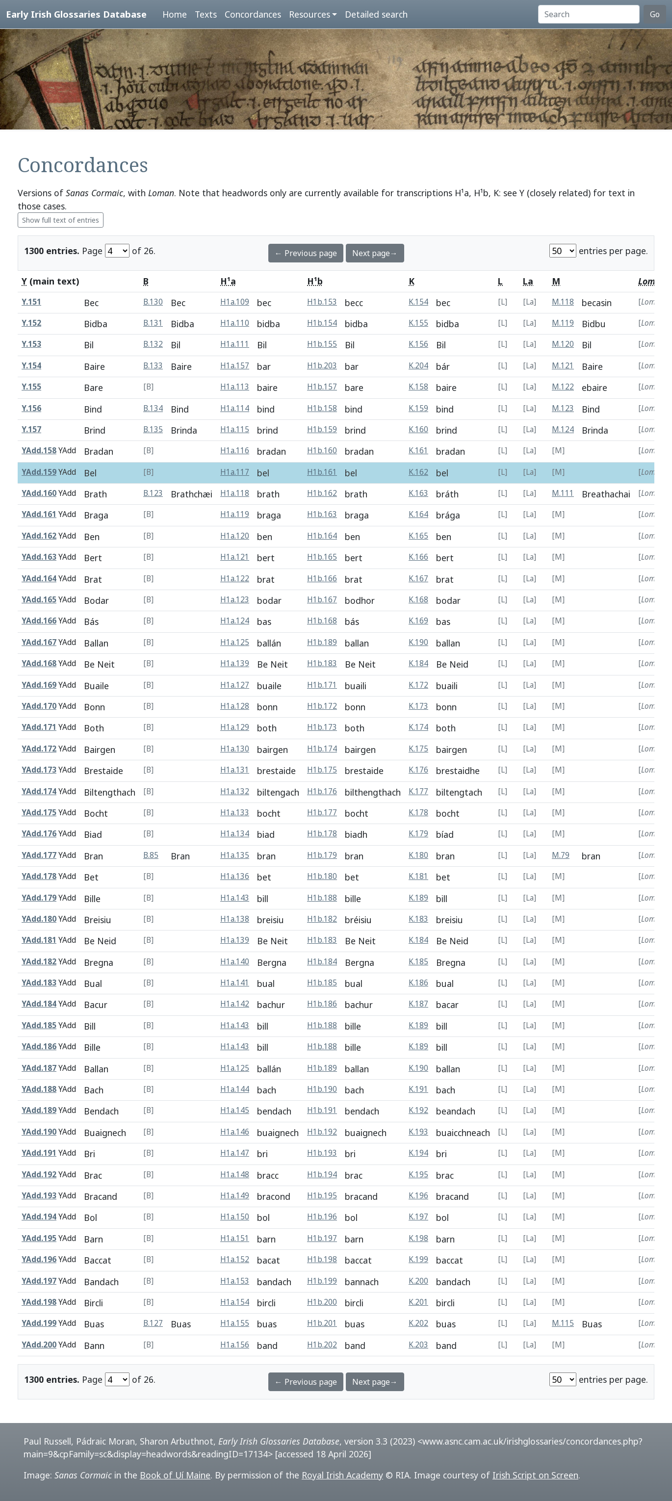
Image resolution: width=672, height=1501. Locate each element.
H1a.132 (234, 791)
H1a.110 (234, 323)
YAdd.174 (39, 791)
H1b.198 (322, 1259)
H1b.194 (322, 1174)
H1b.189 (322, 642)
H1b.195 (322, 1195)
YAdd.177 (39, 855)
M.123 (563, 408)
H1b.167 (322, 600)
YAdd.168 (39, 663)
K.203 (418, 1345)
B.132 (153, 344)
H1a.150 (234, 1217)
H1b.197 (322, 1238)
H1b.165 (322, 557)
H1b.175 (322, 770)
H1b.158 (322, 408)
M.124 (563, 429)
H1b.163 (322, 514)
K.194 (418, 1153)
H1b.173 (322, 727)
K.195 (418, 1174)
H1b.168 (322, 621)
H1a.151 (234, 1238)
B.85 (150, 855)
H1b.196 (322, 1217)
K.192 (418, 1110)
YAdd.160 (39, 493)
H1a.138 (234, 919)
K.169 (418, 621)
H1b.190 (322, 1089)
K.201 (418, 1302)
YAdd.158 (39, 450)
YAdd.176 (39, 833)
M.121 (563, 366)
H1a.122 (234, 578)
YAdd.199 (39, 1323)
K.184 (418, 663)
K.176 (418, 770)
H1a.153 (234, 1281)
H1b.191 (322, 1110)
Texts (206, 14)
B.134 (153, 408)
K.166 (418, 557)
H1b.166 (322, 578)
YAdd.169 (39, 685)
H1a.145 (234, 1110)
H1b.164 (322, 536)
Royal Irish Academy (342, 1475)
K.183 (418, 919)
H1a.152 (234, 1259)
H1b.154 (322, 323)
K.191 (418, 1089)
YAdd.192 (39, 1174)
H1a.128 (234, 706)
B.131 (153, 323)
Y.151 (31, 302)
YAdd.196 (39, 1259)
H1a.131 (234, 770)
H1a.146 (234, 1132)
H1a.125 (234, 642)
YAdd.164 (39, 578)
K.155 (418, 323)
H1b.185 (322, 983)
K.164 (418, 514)
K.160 (418, 429)
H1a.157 (234, 366)
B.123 (153, 493)
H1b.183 (322, 663)
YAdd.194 (39, 1217)
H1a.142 (234, 1004)
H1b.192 (322, 1132)
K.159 (418, 408)
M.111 (563, 493)
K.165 (418, 536)
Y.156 (31, 408)
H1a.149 (234, 1195)
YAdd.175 (39, 812)
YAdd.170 (39, 706)
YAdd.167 (39, 642)
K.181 (418, 876)
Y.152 (31, 323)
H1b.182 (322, 919)
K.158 (418, 387)
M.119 (563, 323)
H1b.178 (322, 833)
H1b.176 (322, 791)
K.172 (418, 685)
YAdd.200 (39, 1345)
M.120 (563, 344)
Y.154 (31, 366)
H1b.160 (322, 450)
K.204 (418, 366)
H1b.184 (322, 962)
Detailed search (376, 14)
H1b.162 (322, 493)
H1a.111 (234, 344)
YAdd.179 (39, 898)
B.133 (153, 366)
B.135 (153, 429)
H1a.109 (234, 302)
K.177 (418, 791)
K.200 (418, 1281)
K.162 (418, 472)
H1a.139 (234, 663)
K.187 (418, 1004)
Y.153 (31, 344)
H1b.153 (322, 302)
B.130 (153, 302)
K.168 (418, 600)
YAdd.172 (39, 749)
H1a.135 (234, 855)
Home (174, 14)
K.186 (418, 983)
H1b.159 (322, 429)
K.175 (418, 749)
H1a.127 (234, 685)
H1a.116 (234, 450)
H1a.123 (234, 600)
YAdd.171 (39, 727)
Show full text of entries (60, 220)
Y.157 (31, 429)
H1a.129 (234, 727)
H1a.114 (234, 408)
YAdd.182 (39, 962)
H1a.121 (234, 557)
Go (655, 14)
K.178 (418, 812)
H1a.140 (234, 962)
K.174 (418, 727)
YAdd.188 (39, 1089)
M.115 (563, 1323)
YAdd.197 (39, 1281)
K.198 (418, 1238)
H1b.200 (322, 1302)
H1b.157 (322, 387)
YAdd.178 (39, 876)
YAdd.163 (39, 557)
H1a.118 (234, 493)
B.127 (153, 1323)
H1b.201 (322, 1323)
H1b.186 (322, 1004)
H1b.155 (322, 344)
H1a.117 (234, 472)
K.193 (418, 1132)
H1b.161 (322, 472)
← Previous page (306, 253)
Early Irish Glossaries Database (76, 14)
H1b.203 (322, 366)
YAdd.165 (39, 600)
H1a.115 (234, 429)
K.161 (418, 450)
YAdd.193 (39, 1195)
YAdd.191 (39, 1153)
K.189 (418, 898)
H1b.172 (322, 706)
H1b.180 (322, 876)
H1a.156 (234, 1345)
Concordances (253, 14)
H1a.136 (234, 876)
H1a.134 (234, 833)
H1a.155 (234, 1323)
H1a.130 (234, 749)
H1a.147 (234, 1153)
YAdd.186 (39, 1046)
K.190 (418, 642)
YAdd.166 (39, 621)
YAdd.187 (39, 1068)
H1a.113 (234, 387)
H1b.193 (322, 1153)
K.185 (418, 962)
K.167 (418, 578)
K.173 (418, 706)
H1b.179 (322, 855)
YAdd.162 (39, 536)
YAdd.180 (39, 919)
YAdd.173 (39, 770)
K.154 (418, 302)
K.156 (418, 344)
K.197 (418, 1217)
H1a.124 (234, 621)
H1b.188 (322, 898)
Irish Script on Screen (535, 1475)
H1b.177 (322, 812)
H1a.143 (234, 898)
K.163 (418, 493)
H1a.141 (234, 983)
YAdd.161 (39, 514)
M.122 (563, 387)
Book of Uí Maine (175, 1475)
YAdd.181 (39, 940)
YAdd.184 (39, 1004)
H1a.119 (234, 514)
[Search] (589, 14)
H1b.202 (322, 1345)
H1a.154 (234, 1302)
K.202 (418, 1323)
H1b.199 (322, 1281)
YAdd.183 (39, 983)
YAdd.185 (39, 1025)
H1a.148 (234, 1174)
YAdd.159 (39, 472)
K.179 (418, 833)
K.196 (418, 1195)
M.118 (563, 302)
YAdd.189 (39, 1110)
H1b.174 (322, 749)
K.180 (418, 855)
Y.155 (31, 387)
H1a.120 (234, 536)
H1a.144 (234, 1089)
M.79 (560, 855)
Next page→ (375, 253)
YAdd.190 (39, 1132)
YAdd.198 (39, 1302)
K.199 (418, 1259)
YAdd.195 (39, 1238)
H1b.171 (322, 685)
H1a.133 (234, 812)
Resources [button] (309, 14)
